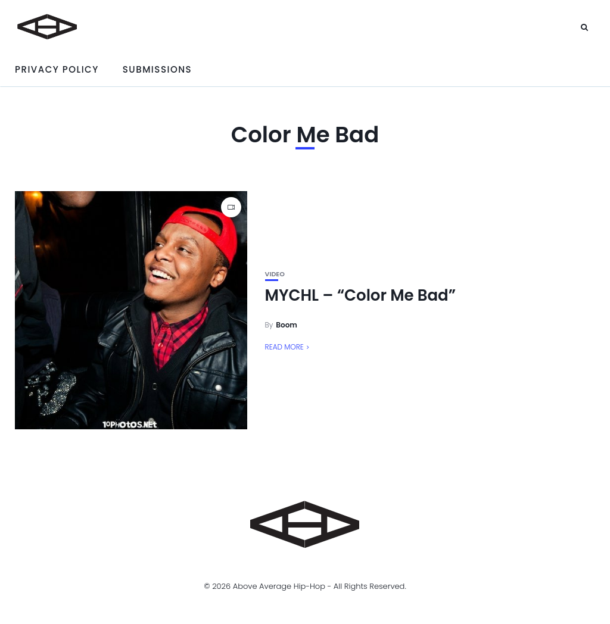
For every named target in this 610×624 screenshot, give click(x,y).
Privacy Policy (57, 69)
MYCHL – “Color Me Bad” (360, 295)
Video (275, 274)
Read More (284, 347)
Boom (286, 325)
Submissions (157, 69)
